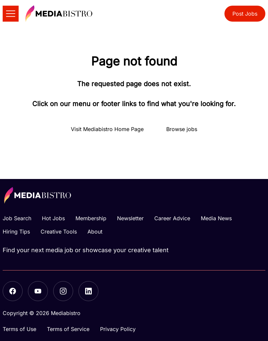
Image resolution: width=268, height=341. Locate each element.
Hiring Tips (16, 231)
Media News (216, 218)
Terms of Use (19, 329)
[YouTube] (38, 291)
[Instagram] (63, 291)
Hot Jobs (53, 218)
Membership (90, 218)
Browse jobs (181, 129)
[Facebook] (13, 291)
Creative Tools (59, 231)
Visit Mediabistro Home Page (107, 129)
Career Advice (172, 218)
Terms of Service (68, 329)
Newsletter (130, 218)
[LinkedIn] (88, 291)
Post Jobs (244, 13)
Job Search (17, 218)
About (94, 231)
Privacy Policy (118, 329)
